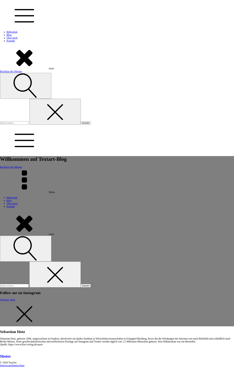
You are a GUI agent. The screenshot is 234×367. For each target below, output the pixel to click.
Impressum (6, 365)
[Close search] (55, 112)
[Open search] (25, 86)
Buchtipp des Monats (11, 71)
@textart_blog (7, 299)
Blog (9, 35)
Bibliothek (12, 32)
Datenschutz (18, 365)
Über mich (12, 37)
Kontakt (10, 40)
